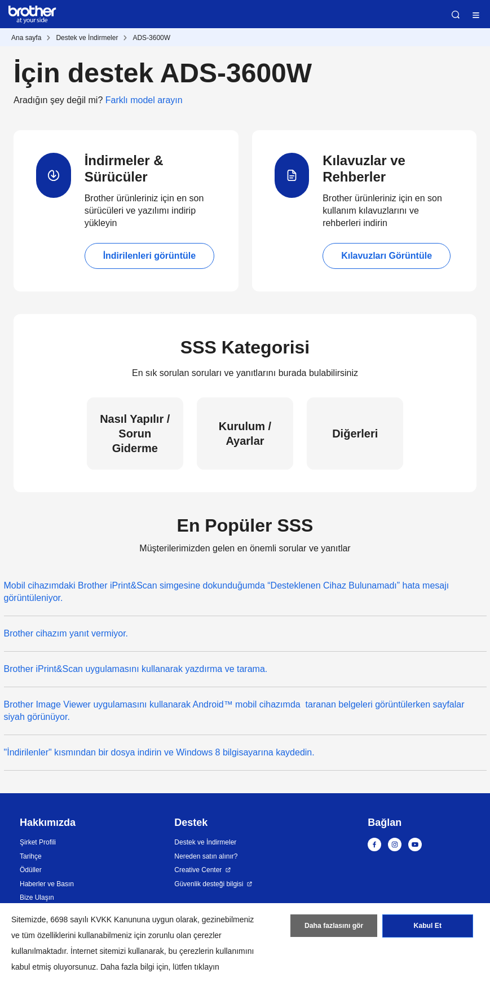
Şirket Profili (38, 842)
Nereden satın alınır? (205, 856)
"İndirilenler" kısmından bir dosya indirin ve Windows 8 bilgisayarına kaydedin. (159, 752)
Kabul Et (428, 927)
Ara (455, 14)
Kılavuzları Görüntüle (386, 255)
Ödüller (31, 870)
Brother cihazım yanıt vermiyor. (66, 633)
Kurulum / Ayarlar (245, 433)
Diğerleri (355, 433)
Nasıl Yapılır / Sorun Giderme (135, 433)
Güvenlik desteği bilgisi (208, 884)
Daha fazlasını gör (334, 927)
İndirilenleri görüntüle (149, 255)
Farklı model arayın (144, 100)
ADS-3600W (151, 38)
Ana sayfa (26, 38)
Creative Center (198, 870)
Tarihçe (31, 856)
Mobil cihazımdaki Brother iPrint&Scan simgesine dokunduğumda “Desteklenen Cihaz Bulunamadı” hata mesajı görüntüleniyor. (226, 592)
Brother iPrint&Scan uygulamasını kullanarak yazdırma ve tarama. (136, 669)
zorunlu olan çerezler (185, 935)
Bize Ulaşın (37, 897)
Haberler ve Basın (47, 884)
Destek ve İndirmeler (87, 38)
